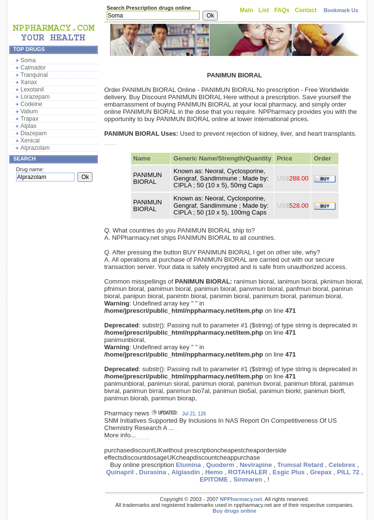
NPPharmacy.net (241, 499)
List (264, 10)
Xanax (28, 82)
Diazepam (33, 133)
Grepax (321, 472)
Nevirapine (256, 464)
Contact (306, 10)
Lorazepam (35, 96)
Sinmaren (247, 479)
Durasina (153, 472)
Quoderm (220, 464)
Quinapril (120, 472)
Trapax (29, 118)
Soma (28, 60)
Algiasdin (185, 472)
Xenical (29, 140)
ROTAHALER (247, 472)
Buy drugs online (235, 511)
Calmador (33, 67)
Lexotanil (32, 89)
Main (246, 10)
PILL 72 (348, 472)
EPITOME (214, 479)
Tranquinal (34, 75)
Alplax (28, 126)
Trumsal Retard (300, 464)
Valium (29, 111)
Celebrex (342, 464)
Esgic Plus (289, 472)
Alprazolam (35, 147)
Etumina (188, 464)
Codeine (31, 104)
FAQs (281, 10)
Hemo (214, 472)
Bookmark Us (341, 10)
